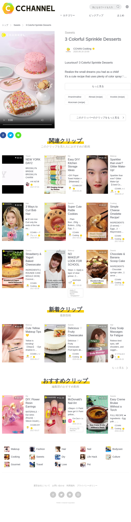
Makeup (113, 156)
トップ (5, 25)
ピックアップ (96, 15)
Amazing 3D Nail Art (74, 429)
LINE (18, 135)
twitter (11, 135)
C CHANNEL (28, 8)
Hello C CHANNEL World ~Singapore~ (75, 293)
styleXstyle (76, 280)
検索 (118, 6)
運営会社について (42, 485)
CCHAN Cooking (82, 48)
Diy (69, 156)
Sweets (17, 25)
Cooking (113, 203)
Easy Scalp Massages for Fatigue (117, 332)
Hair (27, 203)
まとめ (120, 15)
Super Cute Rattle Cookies (75, 210)
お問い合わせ (58, 485)
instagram (78, 495)
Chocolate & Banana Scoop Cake (117, 258)
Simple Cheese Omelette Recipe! (115, 212)
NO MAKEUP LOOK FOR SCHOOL (75, 259)
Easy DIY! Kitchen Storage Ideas (74, 165)
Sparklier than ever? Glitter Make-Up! (118, 165)
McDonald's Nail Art (75, 401)
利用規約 (71, 485)
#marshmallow (74, 97)
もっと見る (98, 86)
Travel (28, 156)
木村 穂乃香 (34, 182)
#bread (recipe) (96, 97)
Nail (69, 396)
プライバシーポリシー (87, 485)
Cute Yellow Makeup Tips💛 (33, 332)
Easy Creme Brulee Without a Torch (117, 404)
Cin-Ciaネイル (78, 418)
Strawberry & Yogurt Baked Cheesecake (33, 259)
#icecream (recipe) (76, 102)
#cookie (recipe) (117, 97)
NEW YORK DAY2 (33, 161)
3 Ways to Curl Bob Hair (32, 210)
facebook (3, 135)
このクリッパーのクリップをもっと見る (100, 117)
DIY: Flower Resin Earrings (33, 403)
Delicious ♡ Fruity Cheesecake (75, 332)
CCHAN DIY (77, 186)
